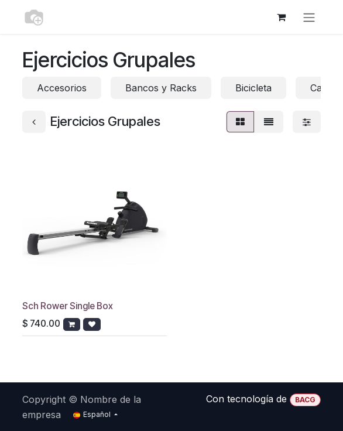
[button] (71, 324)
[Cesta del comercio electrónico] (281, 17)
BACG (305, 399)
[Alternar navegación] (309, 17)
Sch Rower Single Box (67, 306)
